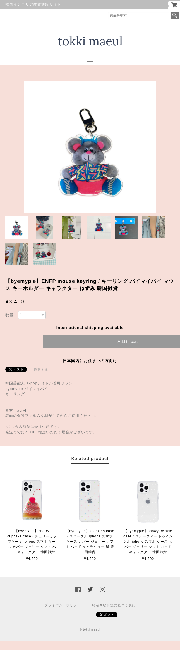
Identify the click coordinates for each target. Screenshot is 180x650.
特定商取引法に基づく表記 (114, 605)
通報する (41, 370)
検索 (175, 15)
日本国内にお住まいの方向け (90, 361)
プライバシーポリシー (62, 605)
